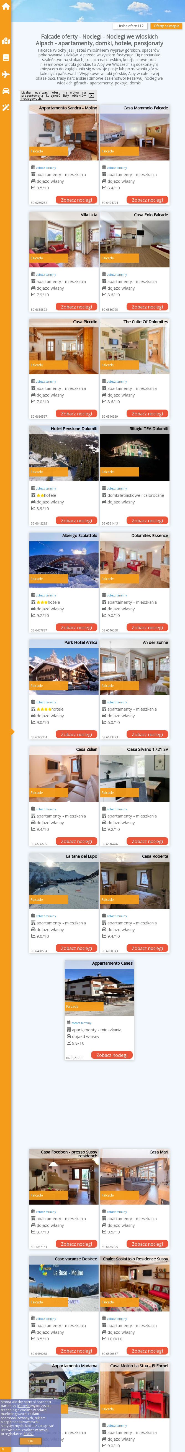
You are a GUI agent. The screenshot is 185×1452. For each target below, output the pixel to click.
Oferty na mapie (166, 26)
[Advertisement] (99, 1107)
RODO (29, 1433)
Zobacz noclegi (76, 200)
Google (24, 1405)
